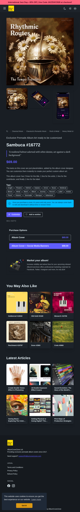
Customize (14, 214)
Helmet (28, 188)
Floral (10, 195)
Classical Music (17, 131)
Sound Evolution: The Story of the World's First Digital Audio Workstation (62, 391)
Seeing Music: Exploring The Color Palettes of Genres (16, 421)
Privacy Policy (12, 471)
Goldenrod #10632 (15, 316)
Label (60, 192)
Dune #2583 (35, 345)
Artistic (68, 192)
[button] (5, 8)
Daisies (37, 188)
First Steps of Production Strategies (62, 420)
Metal (18, 192)
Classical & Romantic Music (36, 131)
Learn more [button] (36, 500)
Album (33, 192)
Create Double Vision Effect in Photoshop (16, 389)
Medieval (63, 188)
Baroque (39, 195)
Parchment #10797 (15, 345)
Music (54, 188)
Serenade (28, 195)
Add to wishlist (33, 214)
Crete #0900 (59, 345)
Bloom (10, 192)
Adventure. (49, 195)
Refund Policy (12, 474)
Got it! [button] (24, 505)
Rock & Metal (54, 131)
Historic (18, 195)
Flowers (19, 188)
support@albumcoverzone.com (29, 456)
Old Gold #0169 (37, 316)
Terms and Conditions (15, 467)
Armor (46, 188)
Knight (10, 188)
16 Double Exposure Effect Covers (39, 389)
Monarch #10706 (60, 316)
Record (52, 192)
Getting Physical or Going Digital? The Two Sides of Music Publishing (38, 422)
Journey (43, 192)
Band (26, 192)
